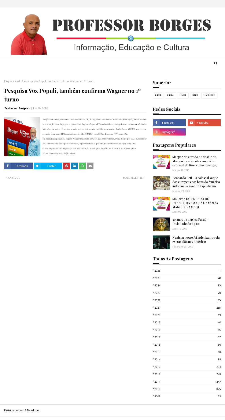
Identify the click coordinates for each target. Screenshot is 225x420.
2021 (187, 307)
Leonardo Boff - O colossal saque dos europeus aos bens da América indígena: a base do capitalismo (196, 182)
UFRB (158, 95)
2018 (187, 330)
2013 (187, 367)
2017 (187, 337)
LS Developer (32, 410)
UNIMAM (209, 95)
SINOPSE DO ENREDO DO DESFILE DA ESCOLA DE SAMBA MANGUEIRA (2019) (195, 203)
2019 (187, 322)
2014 (187, 359)
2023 (187, 293)
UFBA (170, 95)
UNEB (183, 95)
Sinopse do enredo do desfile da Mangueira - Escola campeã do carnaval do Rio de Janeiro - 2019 (194, 161)
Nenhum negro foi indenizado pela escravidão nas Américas (196, 239)
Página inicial (12, 81)
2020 (187, 315)
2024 (187, 285)
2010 (187, 389)
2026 (187, 270)
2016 (187, 344)
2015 (187, 352)
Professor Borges (16, 108)
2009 (187, 396)
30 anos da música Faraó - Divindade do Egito (190, 222)
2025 (187, 278)
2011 (187, 381)
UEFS (195, 95)
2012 (187, 374)
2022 (187, 300)
